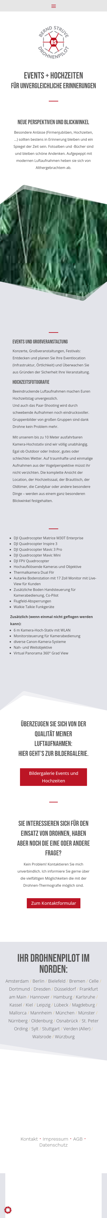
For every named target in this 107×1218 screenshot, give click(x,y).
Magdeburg (84, 1005)
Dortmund (19, 989)
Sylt (34, 1029)
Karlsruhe (85, 997)
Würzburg (64, 1037)
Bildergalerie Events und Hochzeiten (53, 777)
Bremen (77, 981)
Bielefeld (56, 981)
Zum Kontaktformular (53, 903)
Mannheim (41, 1013)
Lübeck (61, 1005)
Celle (94, 981)
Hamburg (62, 997)
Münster (87, 1013)
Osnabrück (67, 1021)
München (66, 1013)
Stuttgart (51, 1029)
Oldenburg (42, 1021)
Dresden (42, 989)
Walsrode (41, 1037)
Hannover (40, 997)
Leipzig (43, 1005)
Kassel (15, 1005)
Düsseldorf (65, 989)
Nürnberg (18, 1021)
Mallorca (18, 1013)
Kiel (29, 1005)
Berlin (38, 981)
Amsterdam (17, 981)
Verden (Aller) (76, 1029)
